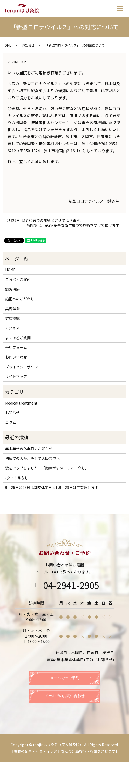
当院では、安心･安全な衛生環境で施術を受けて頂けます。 (74, 225)
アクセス (12, 327)
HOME (7, 45)
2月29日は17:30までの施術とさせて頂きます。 (44, 220)
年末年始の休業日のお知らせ (28, 448)
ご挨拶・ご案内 (18, 279)
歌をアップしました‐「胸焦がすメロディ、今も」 (49, 468)
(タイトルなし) (17, 477)
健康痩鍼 (12, 318)
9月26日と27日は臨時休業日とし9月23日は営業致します (51, 487)
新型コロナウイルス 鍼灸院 (94, 201)
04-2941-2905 (71, 585)
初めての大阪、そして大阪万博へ (32, 458)
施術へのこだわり (19, 298)
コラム (10, 422)
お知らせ (28, 45)
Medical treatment (21, 403)
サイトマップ (16, 376)
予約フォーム (16, 347)
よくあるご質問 (18, 337)
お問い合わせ (16, 357)
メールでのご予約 (64, 678)
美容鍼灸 (12, 308)
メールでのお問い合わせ (65, 696)
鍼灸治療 (12, 289)
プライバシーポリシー (23, 366)
